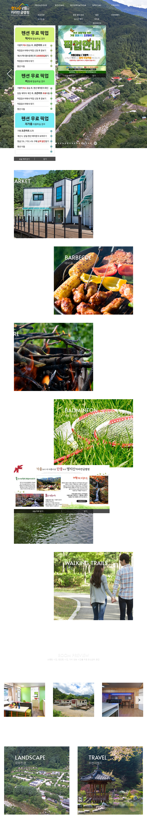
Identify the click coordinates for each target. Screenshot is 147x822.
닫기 (45, 159)
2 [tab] (58, 143)
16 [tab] (91, 143)
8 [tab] (72, 143)
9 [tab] (74, 143)
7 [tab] (70, 143)
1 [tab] (56, 143)
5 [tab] (65, 143)
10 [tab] (77, 143)
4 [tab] (63, 143)
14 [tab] (86, 143)
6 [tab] (67, 143)
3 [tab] (60, 143)
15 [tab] (88, 143)
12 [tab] (81, 143)
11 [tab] (79, 143)
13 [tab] (84, 143)
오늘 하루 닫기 (24, 159)
